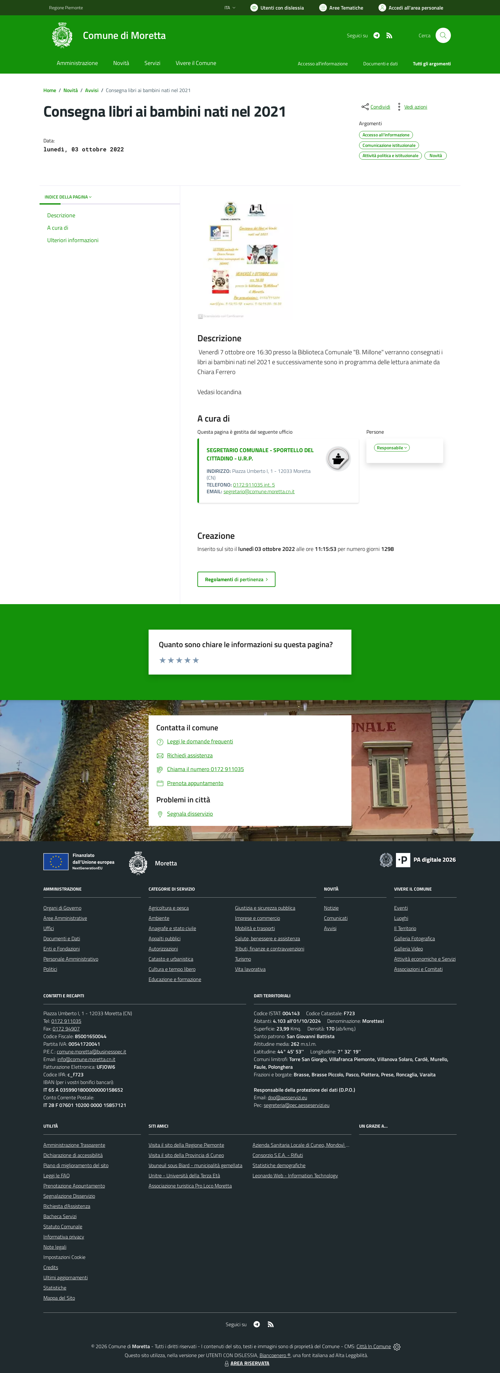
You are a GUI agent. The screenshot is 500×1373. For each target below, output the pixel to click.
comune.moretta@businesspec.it (91, 1051)
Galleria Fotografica (414, 938)
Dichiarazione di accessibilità (73, 1155)
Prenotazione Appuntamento (74, 1185)
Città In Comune (374, 1346)
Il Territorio (405, 928)
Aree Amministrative (65, 918)
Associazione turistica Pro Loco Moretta (190, 1185)
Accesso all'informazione (323, 63)
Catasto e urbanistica (171, 959)
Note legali (54, 1247)
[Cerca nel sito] (443, 35)
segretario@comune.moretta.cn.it (259, 491)
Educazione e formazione (175, 979)
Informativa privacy (63, 1236)
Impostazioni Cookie (64, 1257)
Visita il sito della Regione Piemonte (186, 1145)
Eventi (401, 908)
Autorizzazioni (163, 948)
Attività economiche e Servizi (425, 959)
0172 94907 (66, 1028)
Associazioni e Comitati (418, 969)
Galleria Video (408, 948)
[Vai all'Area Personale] (411, 7)
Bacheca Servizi (60, 1216)
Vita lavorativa (250, 969)
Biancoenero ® (275, 1355)
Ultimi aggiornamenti (65, 1277)
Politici (50, 969)
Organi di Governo (62, 908)
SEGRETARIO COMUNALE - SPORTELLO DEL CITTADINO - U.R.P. (260, 454)
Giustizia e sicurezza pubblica (265, 908)
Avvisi (92, 90)
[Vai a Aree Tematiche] (341, 7)
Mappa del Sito (59, 1298)
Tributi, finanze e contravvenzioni (269, 948)
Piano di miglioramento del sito (75, 1165)
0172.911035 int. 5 (254, 484)
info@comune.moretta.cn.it (86, 1059)
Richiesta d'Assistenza (66, 1206)
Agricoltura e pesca (169, 908)
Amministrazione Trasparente (74, 1145)
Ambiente (159, 918)
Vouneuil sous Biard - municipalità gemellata (195, 1165)
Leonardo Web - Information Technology (295, 1175)
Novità (70, 90)
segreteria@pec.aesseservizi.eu (296, 1105)
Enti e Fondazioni (61, 948)
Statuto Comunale (62, 1226)
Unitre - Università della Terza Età (184, 1175)
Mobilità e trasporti (255, 928)
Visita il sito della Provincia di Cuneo (186, 1155)
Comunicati (336, 918)
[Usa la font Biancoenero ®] (277, 7)
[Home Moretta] (107, 35)
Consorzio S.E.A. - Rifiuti (278, 1155)
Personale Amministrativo (70, 959)
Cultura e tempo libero (172, 969)
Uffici (48, 928)
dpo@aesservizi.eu (287, 1097)
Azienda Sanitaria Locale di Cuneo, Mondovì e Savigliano (312, 1145)
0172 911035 (66, 1021)
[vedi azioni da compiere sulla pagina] (411, 107)
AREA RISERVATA (246, 1363)
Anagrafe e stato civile (172, 928)
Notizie (331, 908)
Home (49, 90)
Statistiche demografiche (279, 1165)
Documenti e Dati (61, 938)
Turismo (243, 959)
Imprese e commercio (257, 918)
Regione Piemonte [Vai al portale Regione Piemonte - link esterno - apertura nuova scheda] (66, 7)
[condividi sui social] (375, 107)
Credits (50, 1267)
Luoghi (401, 918)
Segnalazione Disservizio (69, 1196)
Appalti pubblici (164, 938)
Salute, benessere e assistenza (267, 938)
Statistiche (54, 1287)
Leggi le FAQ (56, 1175)
